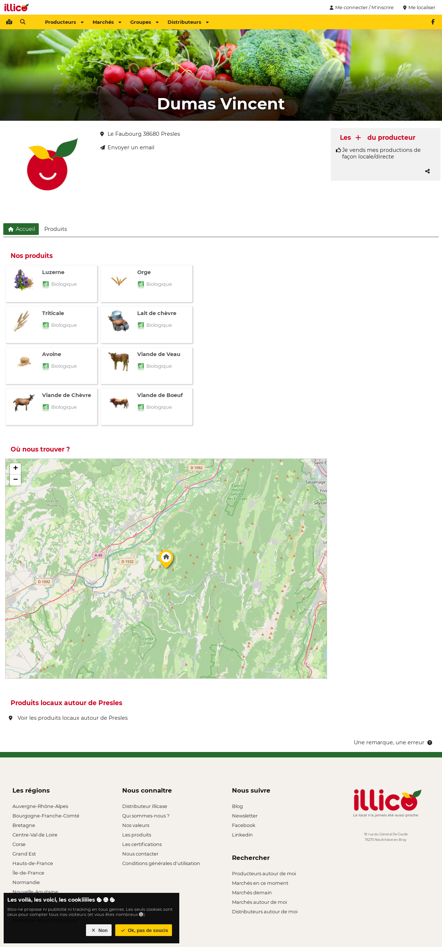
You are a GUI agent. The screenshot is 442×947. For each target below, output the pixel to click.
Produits (55, 229)
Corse (19, 844)
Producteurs (64, 22)
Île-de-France (28, 873)
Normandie (26, 882)
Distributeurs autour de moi (264, 911)
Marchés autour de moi (259, 902)
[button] (166, 561)
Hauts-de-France (32, 863)
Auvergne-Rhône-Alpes (40, 806)
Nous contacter (140, 854)
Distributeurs (188, 22)
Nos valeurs (135, 825)
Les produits (136, 835)
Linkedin (242, 835)
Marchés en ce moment (260, 883)
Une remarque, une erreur (393, 742)
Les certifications (142, 844)
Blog (237, 806)
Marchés (107, 22)
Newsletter (245, 816)
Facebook (243, 825)
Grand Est (24, 854)
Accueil (21, 229)
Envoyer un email (127, 147)
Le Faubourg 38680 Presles (140, 134)
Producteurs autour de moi (264, 873)
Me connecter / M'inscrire (361, 7)
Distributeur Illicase (144, 806)
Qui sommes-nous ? (145, 816)
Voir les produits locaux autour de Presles (68, 718)
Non (99, 930)
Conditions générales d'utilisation (161, 863)
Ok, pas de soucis (143, 930)
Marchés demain (252, 892)
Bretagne (23, 825)
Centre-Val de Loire (34, 835)
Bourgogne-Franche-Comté (45, 816)
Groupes (144, 22)
